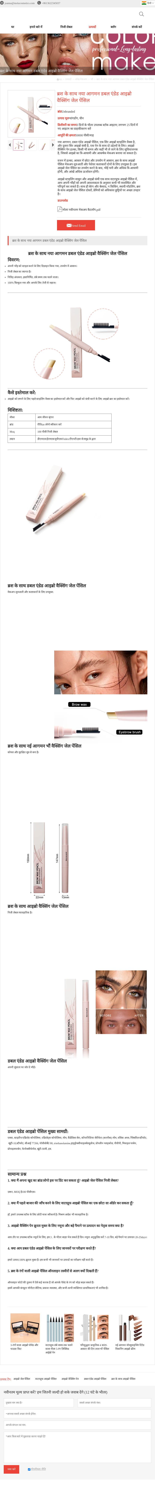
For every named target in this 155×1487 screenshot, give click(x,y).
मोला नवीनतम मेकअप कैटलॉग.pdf (78, 208)
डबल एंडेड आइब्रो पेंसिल (95, 1379)
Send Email (76, 224)
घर (12, 27)
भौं (92, 79)
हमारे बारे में (36, 27)
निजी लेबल (66, 27)
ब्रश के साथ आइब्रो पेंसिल (123, 1379)
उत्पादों (92, 27)
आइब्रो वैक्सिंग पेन (70, 1379)
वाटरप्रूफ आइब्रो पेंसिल (45, 1379)
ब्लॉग (113, 27)
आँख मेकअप (81, 79)
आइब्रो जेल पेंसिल (21, 1379)
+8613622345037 (51, 3)
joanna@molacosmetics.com (20, 3)
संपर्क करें (137, 27)
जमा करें (11, 1469)
